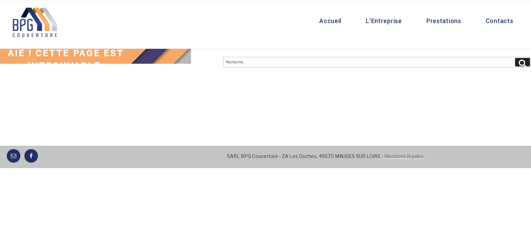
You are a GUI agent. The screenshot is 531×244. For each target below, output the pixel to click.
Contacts (499, 20)
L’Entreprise (384, 20)
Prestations (443, 20)
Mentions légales (404, 156)
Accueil (330, 20)
